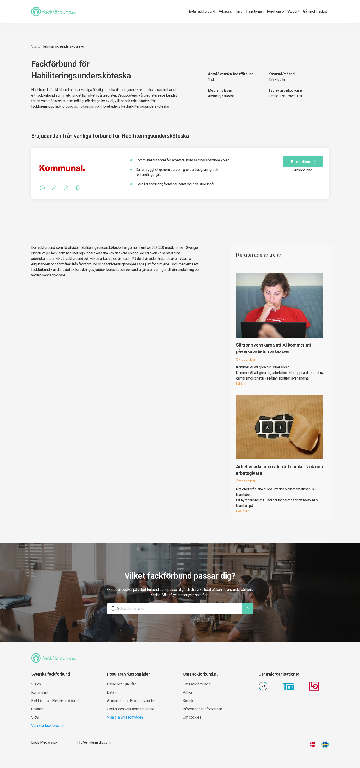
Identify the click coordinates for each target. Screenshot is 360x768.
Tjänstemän (254, 11)
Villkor (187, 692)
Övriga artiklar (245, 359)
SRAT (35, 717)
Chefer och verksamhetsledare (130, 709)
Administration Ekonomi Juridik (130, 701)
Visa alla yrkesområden (125, 717)
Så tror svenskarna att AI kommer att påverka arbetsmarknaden (273, 348)
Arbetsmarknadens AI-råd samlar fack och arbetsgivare (279, 470)
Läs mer (242, 384)
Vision (36, 684)
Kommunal (39, 692)
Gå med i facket (315, 11)
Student (293, 11)
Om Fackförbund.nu (197, 684)
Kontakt (188, 701)
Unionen (37, 709)
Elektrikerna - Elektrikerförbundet (56, 701)
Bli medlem (304, 162)
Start (34, 46)
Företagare (275, 11)
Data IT (112, 692)
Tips (238, 11)
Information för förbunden (202, 709)
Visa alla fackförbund (47, 725)
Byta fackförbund (202, 11)
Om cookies (192, 717)
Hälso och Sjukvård (121, 684)
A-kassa (225, 11)
